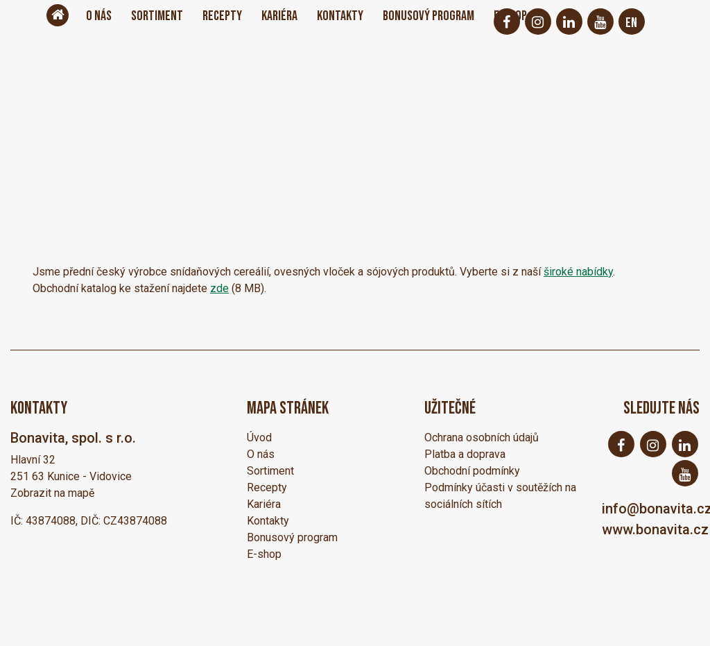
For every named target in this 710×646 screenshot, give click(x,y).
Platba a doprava (464, 454)
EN (631, 23)
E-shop (264, 554)
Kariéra (279, 16)
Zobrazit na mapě (52, 493)
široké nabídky (578, 271)
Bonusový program (428, 16)
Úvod (259, 437)
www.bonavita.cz (655, 529)
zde (219, 288)
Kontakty (340, 16)
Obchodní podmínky (472, 470)
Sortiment (157, 16)
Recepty (222, 16)
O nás (99, 16)
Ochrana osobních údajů (481, 437)
